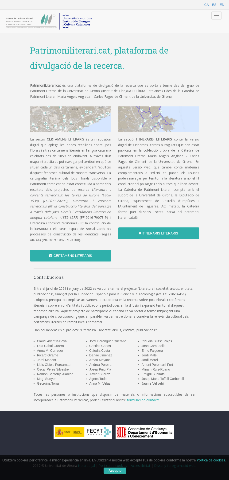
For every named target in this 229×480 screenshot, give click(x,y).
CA (206, 5)
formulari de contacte (143, 400)
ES (214, 5)
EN (222, 5)
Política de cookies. (211, 460)
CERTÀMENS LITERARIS (70, 256)
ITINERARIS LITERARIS (158, 233)
